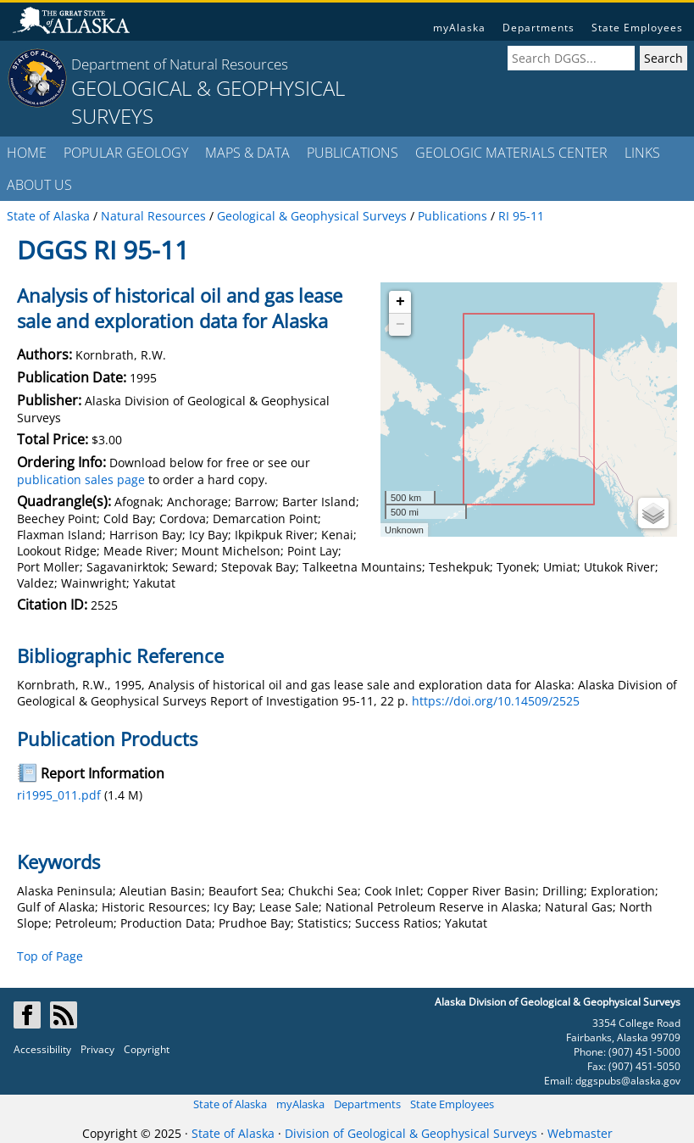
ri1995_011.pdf (59, 795)
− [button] (400, 325)
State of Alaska (230, 1104)
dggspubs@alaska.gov (627, 1080)
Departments (538, 27)
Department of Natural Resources (179, 64)
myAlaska (459, 27)
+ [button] (400, 302)
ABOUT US (39, 185)
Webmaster (580, 1133)
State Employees (637, 27)
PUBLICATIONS (352, 152)
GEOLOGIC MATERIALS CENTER (511, 152)
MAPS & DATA (247, 152)
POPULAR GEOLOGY (126, 152)
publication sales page (81, 479)
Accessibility (42, 1049)
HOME (27, 152)
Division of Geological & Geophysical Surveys (411, 1133)
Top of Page (50, 956)
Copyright (146, 1049)
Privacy (97, 1049)
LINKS (642, 152)
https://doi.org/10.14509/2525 (496, 701)
